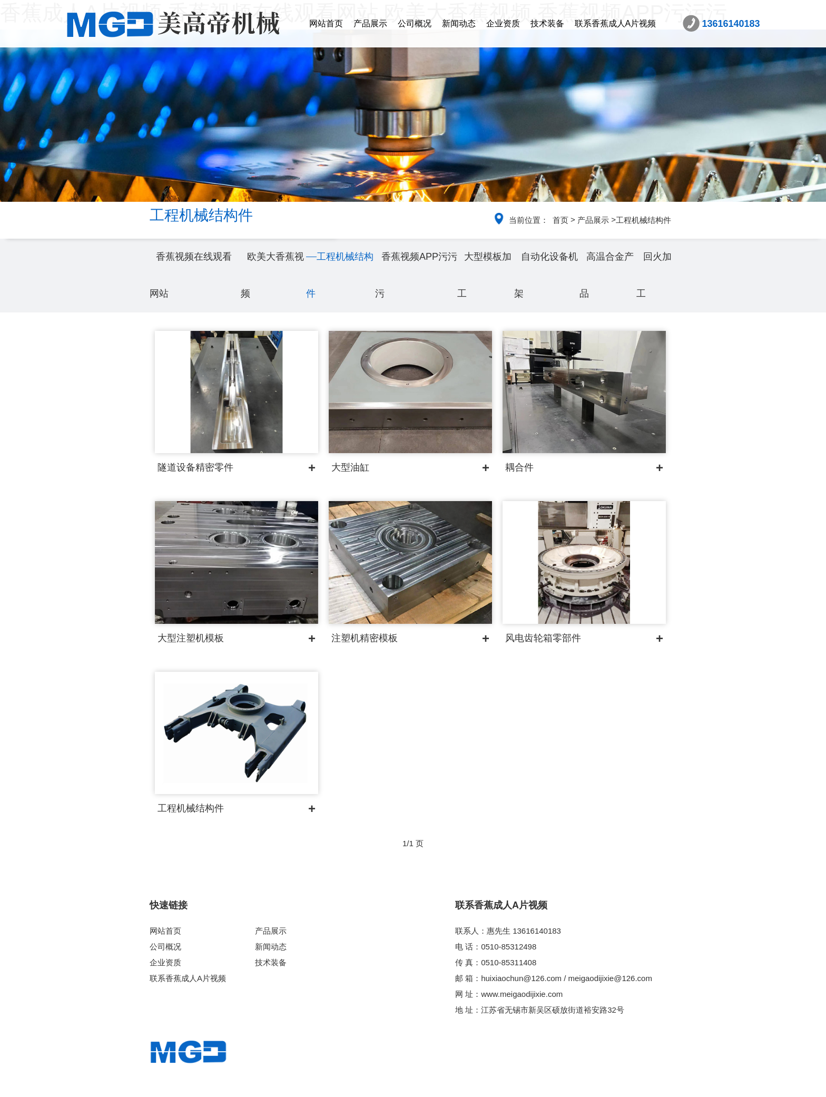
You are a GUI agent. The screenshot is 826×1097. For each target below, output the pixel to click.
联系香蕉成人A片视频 (615, 23)
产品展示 (370, 23)
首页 (560, 220)
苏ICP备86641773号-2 (492, 1085)
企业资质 (503, 23)
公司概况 (414, 23)
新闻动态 (459, 23)
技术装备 (547, 23)
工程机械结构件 (643, 220)
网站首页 (326, 23)
